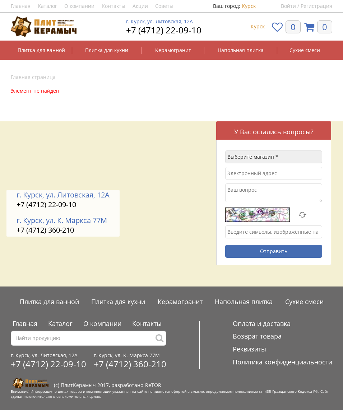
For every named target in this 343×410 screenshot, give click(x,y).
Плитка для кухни (106, 50)
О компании (79, 6)
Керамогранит (173, 50)
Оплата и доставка (262, 323)
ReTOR (153, 385)
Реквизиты (249, 349)
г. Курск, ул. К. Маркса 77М (62, 220)
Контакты (113, 6)
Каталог (47, 6)
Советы (164, 6)
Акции (140, 6)
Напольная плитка (241, 50)
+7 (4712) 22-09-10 (163, 30)
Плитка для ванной (41, 50)
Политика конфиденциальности (282, 362)
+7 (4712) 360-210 (45, 230)
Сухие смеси (304, 50)
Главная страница (33, 77)
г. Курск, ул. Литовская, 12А (159, 21)
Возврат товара (257, 336)
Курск (249, 6)
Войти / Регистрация (306, 6)
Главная (21, 6)
